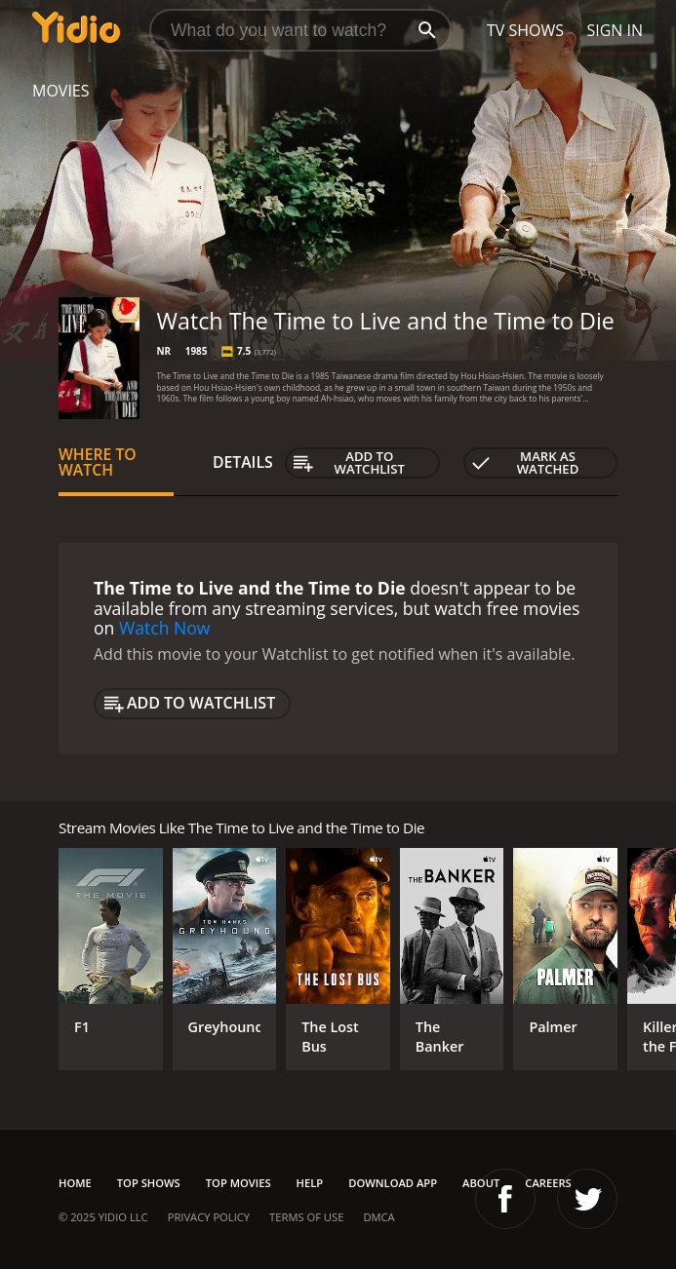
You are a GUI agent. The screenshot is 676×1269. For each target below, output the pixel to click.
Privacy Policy (209, 1217)
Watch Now (165, 627)
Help (310, 1182)
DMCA (378, 1217)
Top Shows (148, 1182)
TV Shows (525, 30)
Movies (61, 90)
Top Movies (238, 1182)
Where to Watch (98, 462)
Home (75, 1182)
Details (243, 462)
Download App (392, 1182)
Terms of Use (306, 1217)
